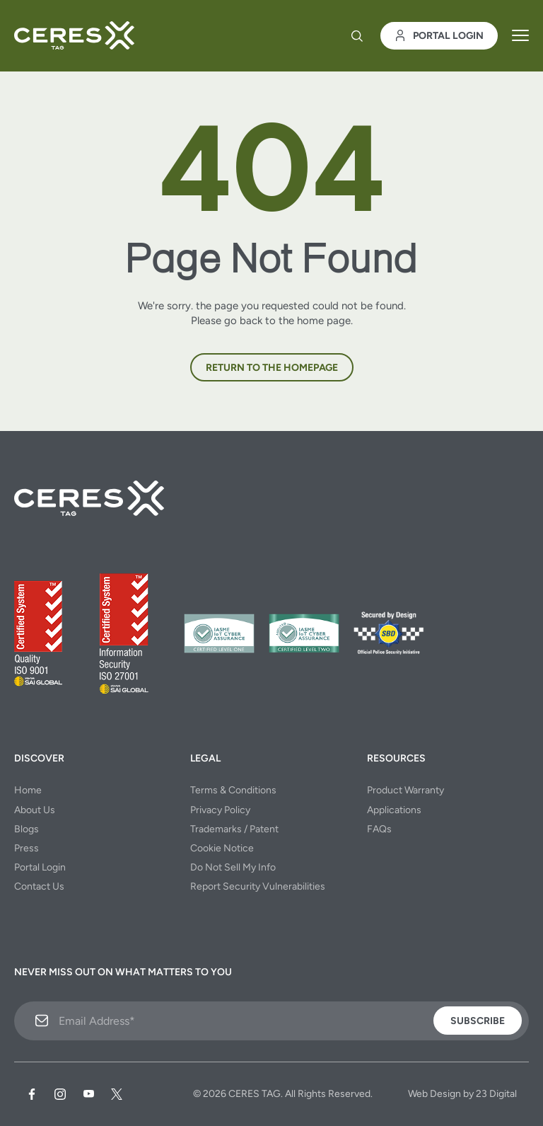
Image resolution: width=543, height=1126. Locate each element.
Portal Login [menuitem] (40, 867)
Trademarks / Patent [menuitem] (234, 829)
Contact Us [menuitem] (39, 886)
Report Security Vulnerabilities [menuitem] (257, 886)
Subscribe (477, 1021)
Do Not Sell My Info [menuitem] (233, 867)
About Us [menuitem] (34, 810)
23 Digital (496, 1094)
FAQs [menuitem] (379, 829)
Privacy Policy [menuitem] (220, 810)
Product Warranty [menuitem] (405, 790)
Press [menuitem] (26, 848)
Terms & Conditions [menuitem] (233, 790)
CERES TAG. (255, 1094)
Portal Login (439, 36)
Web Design (434, 1094)
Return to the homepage (272, 368)
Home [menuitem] (28, 790)
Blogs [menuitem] (26, 829)
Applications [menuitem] (394, 810)
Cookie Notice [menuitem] (222, 848)
